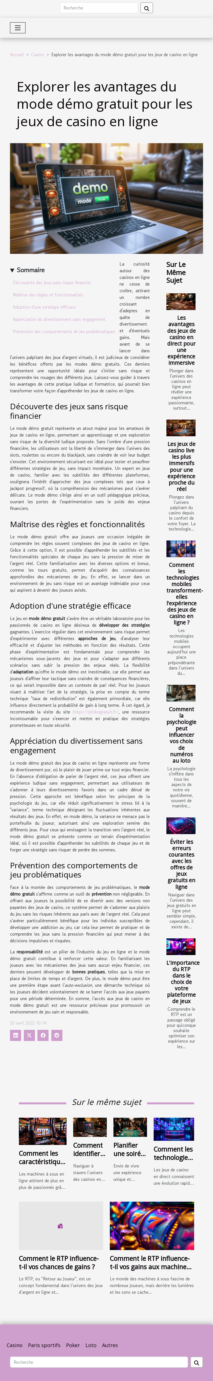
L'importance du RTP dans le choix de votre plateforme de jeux (183, 982)
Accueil (17, 54)
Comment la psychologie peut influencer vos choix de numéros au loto (181, 734)
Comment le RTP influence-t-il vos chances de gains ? (59, 1262)
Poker (73, 1345)
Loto (91, 1345)
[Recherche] (99, 7)
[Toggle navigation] (18, 27)
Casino (37, 54)
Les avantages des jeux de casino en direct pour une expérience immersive (181, 340)
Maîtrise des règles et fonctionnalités (48, 294)
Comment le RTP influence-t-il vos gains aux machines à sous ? (150, 1267)
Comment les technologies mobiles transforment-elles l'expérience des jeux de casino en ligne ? (184, 593)
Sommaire (30, 270)
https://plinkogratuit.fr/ (95, 711)
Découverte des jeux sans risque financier (52, 282)
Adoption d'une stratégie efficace (44, 307)
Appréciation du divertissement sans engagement (59, 319)
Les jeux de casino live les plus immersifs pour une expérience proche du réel (182, 466)
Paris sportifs (44, 1345)
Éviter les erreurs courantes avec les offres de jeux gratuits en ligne (181, 864)
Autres (110, 1345)
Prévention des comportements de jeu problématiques (64, 331)
